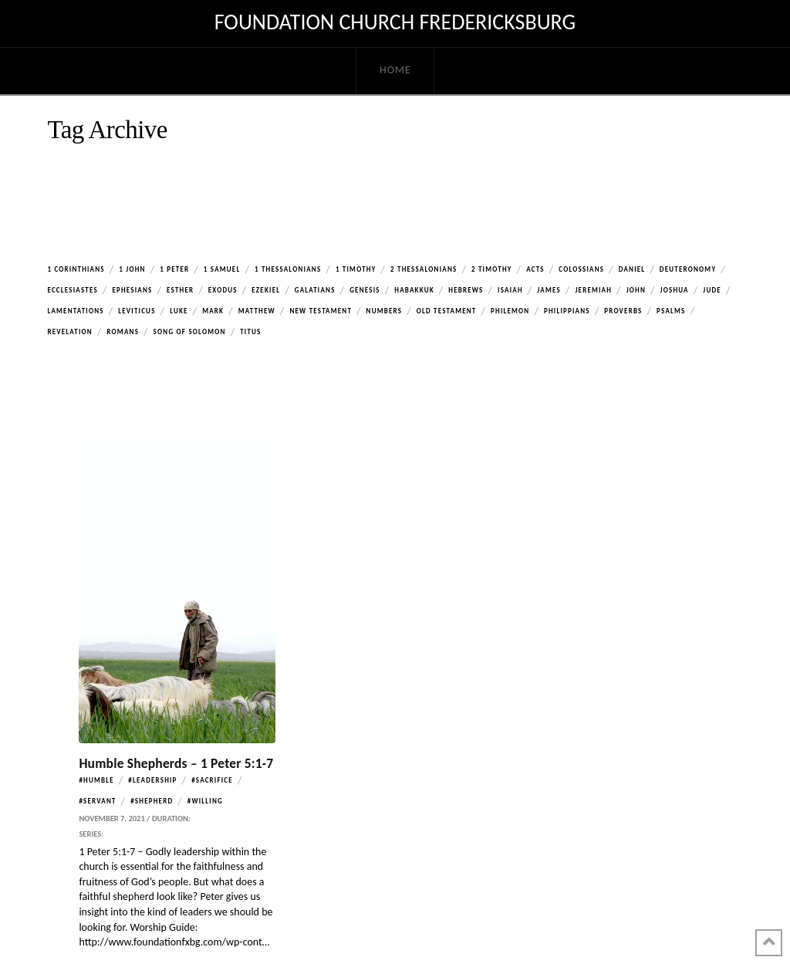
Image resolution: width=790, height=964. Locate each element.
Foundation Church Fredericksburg (395, 22)
